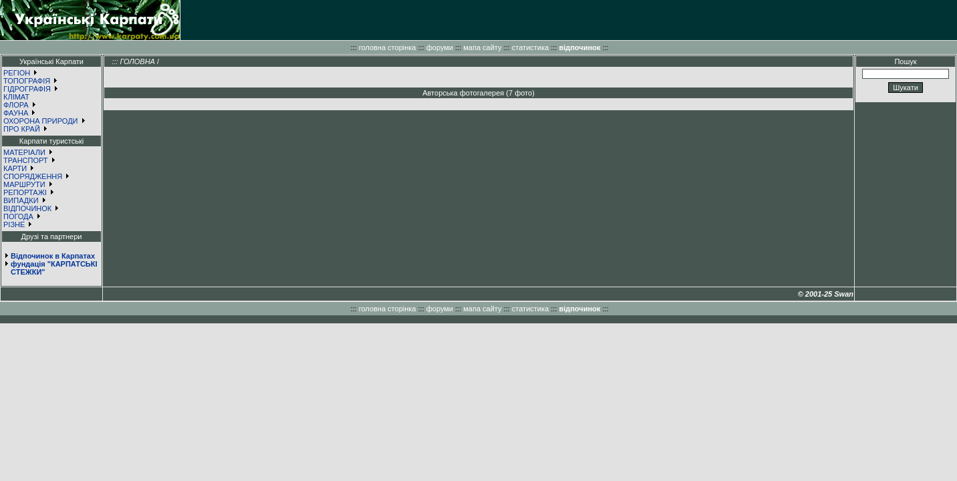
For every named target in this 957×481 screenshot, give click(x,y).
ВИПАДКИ (21, 200)
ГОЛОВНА (137, 61)
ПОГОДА (18, 216)
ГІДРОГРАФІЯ (27, 89)
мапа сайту (482, 47)
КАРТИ (15, 168)
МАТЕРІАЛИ (24, 152)
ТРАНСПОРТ (25, 160)
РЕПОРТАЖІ (25, 192)
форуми (439, 47)
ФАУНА (15, 113)
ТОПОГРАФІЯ (26, 81)
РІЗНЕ (14, 224)
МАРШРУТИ (24, 184)
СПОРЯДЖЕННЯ (32, 176)
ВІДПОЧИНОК (27, 208)
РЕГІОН (16, 73)
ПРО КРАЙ (21, 129)
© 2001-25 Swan (825, 294)
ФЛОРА (16, 105)
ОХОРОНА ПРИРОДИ (40, 121)
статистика (530, 47)
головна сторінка (387, 47)
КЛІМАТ (16, 97)
